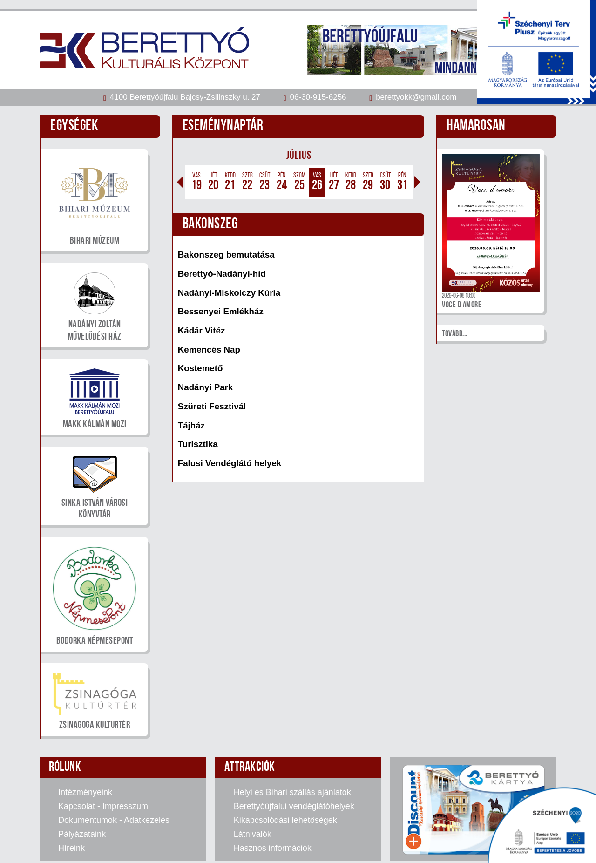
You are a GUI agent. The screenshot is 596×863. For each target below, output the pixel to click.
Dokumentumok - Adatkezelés (113, 820)
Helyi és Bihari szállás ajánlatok (292, 792)
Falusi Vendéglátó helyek (229, 463)
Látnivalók (252, 834)
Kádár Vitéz (201, 330)
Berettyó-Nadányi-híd (222, 274)
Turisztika (198, 444)
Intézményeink (85, 792)
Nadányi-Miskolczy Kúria (229, 293)
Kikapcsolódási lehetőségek (285, 820)
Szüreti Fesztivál (212, 406)
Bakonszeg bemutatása (226, 254)
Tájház (191, 425)
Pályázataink (82, 834)
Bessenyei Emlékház (221, 311)
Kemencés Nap (209, 349)
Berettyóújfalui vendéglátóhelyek (294, 806)
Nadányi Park (205, 387)
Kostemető (200, 368)
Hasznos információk (273, 848)
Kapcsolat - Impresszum (103, 806)
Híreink (71, 848)
